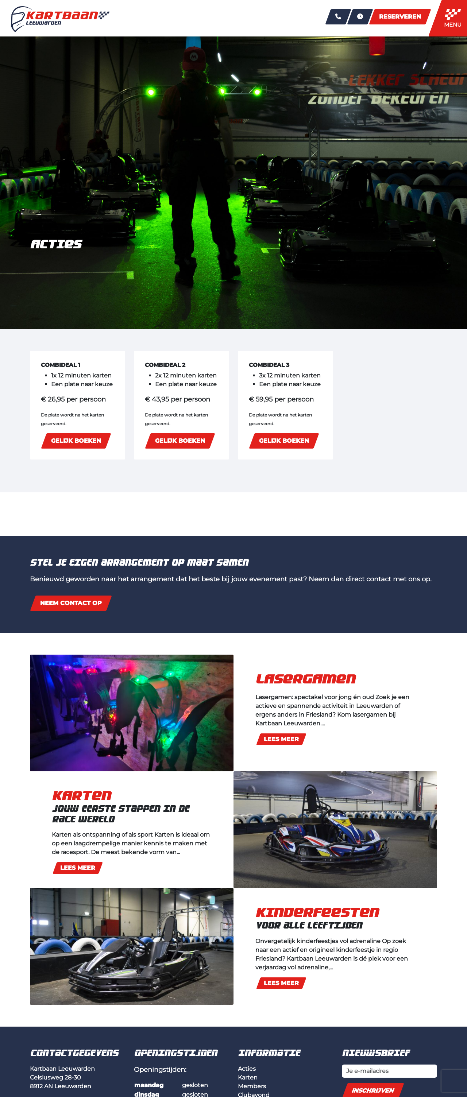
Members (252, 1086)
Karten (248, 1077)
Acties (247, 1068)
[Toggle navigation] (454, 18)
